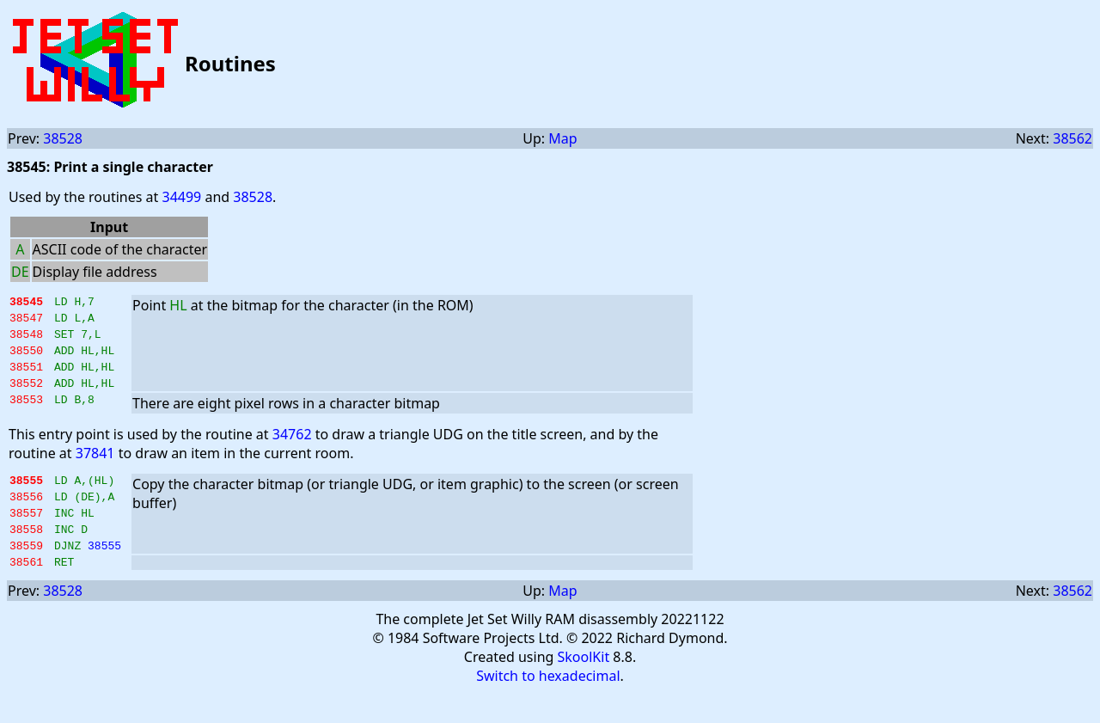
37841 (95, 468)
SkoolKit (584, 687)
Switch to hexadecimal (548, 706)
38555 (104, 573)
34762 (292, 449)
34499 (181, 196)
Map (562, 138)
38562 (1072, 138)
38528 (62, 138)
